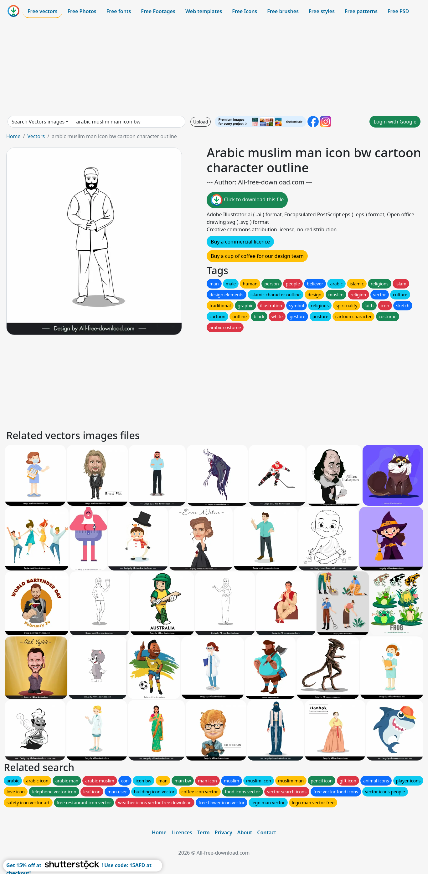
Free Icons (244, 11)
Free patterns (361, 11)
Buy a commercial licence (240, 241)
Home (13, 136)
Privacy (223, 832)
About (244, 832)
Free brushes (283, 11)
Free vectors (42, 11)
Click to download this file (247, 200)
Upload (200, 122)
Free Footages (158, 11)
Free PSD (398, 11)
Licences (182, 832)
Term (203, 832)
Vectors (36, 136)
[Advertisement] (214, 67)
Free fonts (118, 11)
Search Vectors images (38, 121)
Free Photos (81, 11)
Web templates (203, 11)
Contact (266, 832)
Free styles (322, 11)
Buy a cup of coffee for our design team (257, 256)
